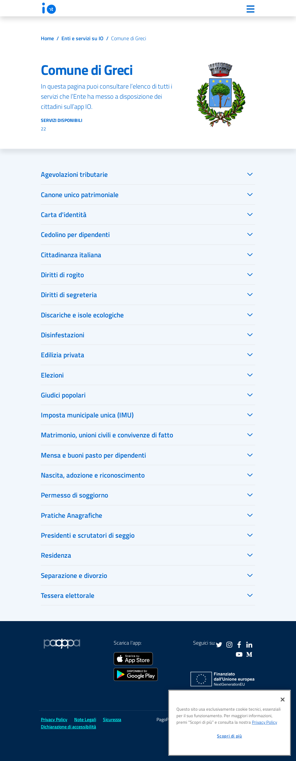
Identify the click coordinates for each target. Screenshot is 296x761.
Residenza (56, 555)
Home (47, 38)
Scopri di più (229, 736)
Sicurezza (112, 719)
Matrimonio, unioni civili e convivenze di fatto (107, 435)
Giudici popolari (63, 395)
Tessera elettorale (67, 595)
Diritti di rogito (62, 274)
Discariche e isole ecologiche (82, 315)
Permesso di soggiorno (74, 495)
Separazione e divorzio (74, 575)
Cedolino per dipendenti (75, 234)
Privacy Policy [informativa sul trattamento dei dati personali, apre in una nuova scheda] (264, 722)
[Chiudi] (282, 699)
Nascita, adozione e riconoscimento (93, 475)
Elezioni (52, 375)
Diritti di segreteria (69, 294)
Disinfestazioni (62, 335)
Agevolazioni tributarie (74, 174)
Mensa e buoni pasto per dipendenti (93, 455)
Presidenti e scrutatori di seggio (88, 535)
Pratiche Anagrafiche (71, 515)
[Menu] (250, 9)
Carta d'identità (64, 214)
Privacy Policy (54, 719)
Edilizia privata (62, 354)
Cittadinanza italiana (71, 254)
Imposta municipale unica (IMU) (87, 415)
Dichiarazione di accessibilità (68, 726)
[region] (229, 723)
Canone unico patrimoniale (80, 194)
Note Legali (85, 719)
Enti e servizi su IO (82, 38)
